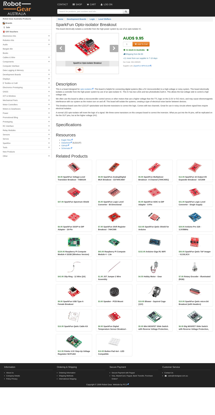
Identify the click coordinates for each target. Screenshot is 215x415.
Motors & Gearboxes (11, 109)
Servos (6, 139)
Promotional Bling (10, 117)
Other (5, 156)
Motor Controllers (10, 104)
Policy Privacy (11, 379)
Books (5, 53)
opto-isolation (86, 89)
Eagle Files (66, 140)
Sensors (6, 134)
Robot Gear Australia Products (17, 19)
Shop (77, 4)
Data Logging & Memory (13, 70)
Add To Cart (141, 44)
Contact (62, 4)
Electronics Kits (9, 36)
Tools (5, 147)
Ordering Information (67, 373)
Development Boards (12, 74)
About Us (10, 373)
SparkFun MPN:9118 (141, 66)
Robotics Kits (8, 40)
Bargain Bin (8, 49)
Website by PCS (120, 384)
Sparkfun (7, 143)
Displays (6, 79)
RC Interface (8, 126)
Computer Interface (11, 66)
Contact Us (168, 373)
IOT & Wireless (9, 96)
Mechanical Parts (10, 100)
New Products (9, 152)
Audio (5, 44)
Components (8, 62)
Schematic (65, 148)
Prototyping (8, 122)
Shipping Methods (66, 376)
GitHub (64, 145)
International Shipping (67, 379)
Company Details (13, 376)
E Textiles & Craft (10, 83)
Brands (7, 23)
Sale (6, 27)
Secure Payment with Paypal (123, 373)
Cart (91, 4)
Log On (106, 4)
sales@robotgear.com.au (178, 376)
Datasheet (65, 143)
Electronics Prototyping (13, 87)
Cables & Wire (9, 57)
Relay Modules (9, 130)
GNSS (5, 92)
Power (5, 113)
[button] (60, 53)
